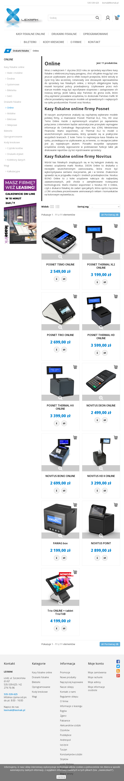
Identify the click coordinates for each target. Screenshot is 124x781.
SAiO (9, 96)
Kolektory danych (16, 159)
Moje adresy (94, 682)
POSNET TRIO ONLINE (60, 335)
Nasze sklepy (67, 686)
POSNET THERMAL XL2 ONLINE (101, 266)
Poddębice (65, 735)
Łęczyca (64, 744)
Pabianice (65, 720)
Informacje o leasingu (71, 706)
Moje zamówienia (97, 672)
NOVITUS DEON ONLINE (101, 405)
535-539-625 (93, 2)
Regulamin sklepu (69, 696)
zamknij (61, 777)
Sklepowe (12, 125)
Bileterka (11, 90)
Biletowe (11, 119)
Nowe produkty (68, 677)
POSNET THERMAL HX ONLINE (60, 407)
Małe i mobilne (15, 72)
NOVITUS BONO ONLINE (60, 476)
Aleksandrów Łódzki (70, 725)
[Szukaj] (97, 18)
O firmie (76, 42)
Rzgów (63, 710)
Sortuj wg (83, 206)
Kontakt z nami (68, 691)
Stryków (64, 759)
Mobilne (11, 113)
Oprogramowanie (95, 34)
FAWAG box (60, 543)
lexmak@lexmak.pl (110, 2)
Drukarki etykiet (15, 153)
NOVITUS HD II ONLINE (101, 476)
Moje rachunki (95, 677)
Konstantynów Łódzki (71, 754)
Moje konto (96, 663)
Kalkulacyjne (13, 171)
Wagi (6, 165)
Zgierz (63, 715)
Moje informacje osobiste (96, 688)
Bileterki (30, 42)
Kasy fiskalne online (30, 34)
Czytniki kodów (15, 148)
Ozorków (64, 730)
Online (10, 107)
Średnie (11, 78)
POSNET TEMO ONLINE (60, 264)
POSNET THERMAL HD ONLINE (101, 336)
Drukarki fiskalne (64, 34)
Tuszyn (63, 749)
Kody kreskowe (53, 42)
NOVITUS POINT (101, 543)
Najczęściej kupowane (71, 682)
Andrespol (65, 739)
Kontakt (94, 42)
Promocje (65, 672)
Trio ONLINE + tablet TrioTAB (60, 612)
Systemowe (13, 84)
